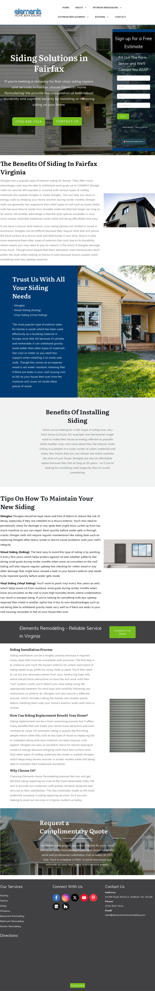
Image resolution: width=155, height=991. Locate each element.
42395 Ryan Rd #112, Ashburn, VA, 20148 (128, 896)
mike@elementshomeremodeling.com (125, 915)
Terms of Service (141, 127)
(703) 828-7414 (114, 906)
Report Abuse (128, 127)
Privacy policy (77, 985)
